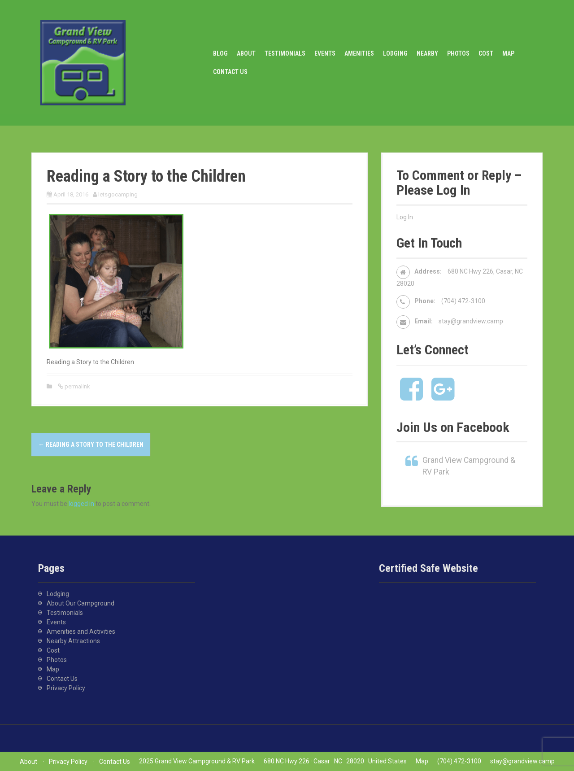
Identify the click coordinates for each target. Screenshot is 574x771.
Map (508, 53)
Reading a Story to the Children (91, 444)
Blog (220, 53)
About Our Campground (80, 603)
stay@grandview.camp (471, 321)
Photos (458, 53)
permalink (76, 386)
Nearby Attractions (73, 641)
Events (324, 53)
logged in (81, 503)
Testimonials (285, 53)
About (246, 53)
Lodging (395, 53)
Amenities (359, 53)
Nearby (427, 53)
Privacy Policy (66, 688)
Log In (404, 217)
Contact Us (230, 71)
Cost (485, 53)
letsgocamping (118, 194)
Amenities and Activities (81, 631)
